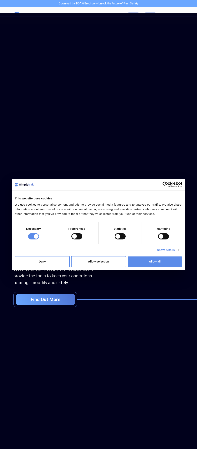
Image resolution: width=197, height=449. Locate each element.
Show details (166, 250)
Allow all (155, 261)
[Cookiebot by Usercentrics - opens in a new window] (165, 184)
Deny (42, 261)
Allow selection (98, 261)
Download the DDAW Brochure (77, 3)
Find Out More (45, 299)
